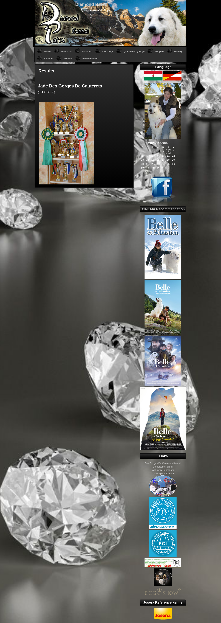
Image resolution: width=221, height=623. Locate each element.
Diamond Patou (91, 4)
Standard (87, 51)
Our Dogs (108, 51)
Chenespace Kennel (163, 473)
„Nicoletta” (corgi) (134, 51)
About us (66, 51)
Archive (67, 58)
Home (47, 51)
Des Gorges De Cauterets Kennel (163, 463)
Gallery (178, 51)
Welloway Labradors (163, 470)
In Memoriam (90, 58)
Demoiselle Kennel (163, 466)
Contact (48, 58)
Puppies (159, 51)
